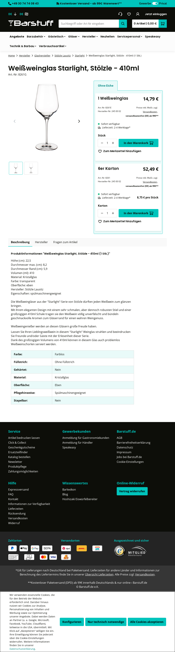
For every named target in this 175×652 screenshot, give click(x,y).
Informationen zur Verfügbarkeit (29, 504)
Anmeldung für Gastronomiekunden (85, 438)
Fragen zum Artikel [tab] (65, 242)
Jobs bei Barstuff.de (129, 457)
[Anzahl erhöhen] (113, 143)
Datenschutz (125, 447)
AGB (119, 438)
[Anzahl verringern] (102, 143)
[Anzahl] (107, 143)
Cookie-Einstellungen (130, 462)
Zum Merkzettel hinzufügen (119, 151)
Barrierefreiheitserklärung (133, 442)
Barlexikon (69, 489)
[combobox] (89, 24)
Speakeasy (69, 447)
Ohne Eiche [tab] (105, 85)
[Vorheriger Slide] (14, 121)
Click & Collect (17, 442)
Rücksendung (17, 513)
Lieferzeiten (15, 509)
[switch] (155, 3)
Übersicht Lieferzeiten (99, 574)
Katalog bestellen (19, 457)
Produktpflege (17, 466)
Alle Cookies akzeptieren (147, 622)
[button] (16, 168)
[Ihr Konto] (137, 14)
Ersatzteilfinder (18, 452)
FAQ (10, 494)
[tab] (20, 242)
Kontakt (13, 499)
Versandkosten (150, 111)
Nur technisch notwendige (106, 622)
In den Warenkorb (138, 143)
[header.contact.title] (120, 14)
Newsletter (15, 462)
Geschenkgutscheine (21, 447)
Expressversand (18, 489)
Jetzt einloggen (156, 14)
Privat (163, 3)
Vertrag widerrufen (132, 491)
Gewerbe (145, 3)
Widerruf (14, 523)
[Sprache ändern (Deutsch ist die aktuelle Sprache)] (14, 14)
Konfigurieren (71, 622)
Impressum (124, 452)
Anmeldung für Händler (77, 442)
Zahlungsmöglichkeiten (23, 471)
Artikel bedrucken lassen (24, 438)
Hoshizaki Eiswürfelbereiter (80, 499)
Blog (65, 494)
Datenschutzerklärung (22, 648)
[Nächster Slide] (79, 121)
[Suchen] (123, 24)
